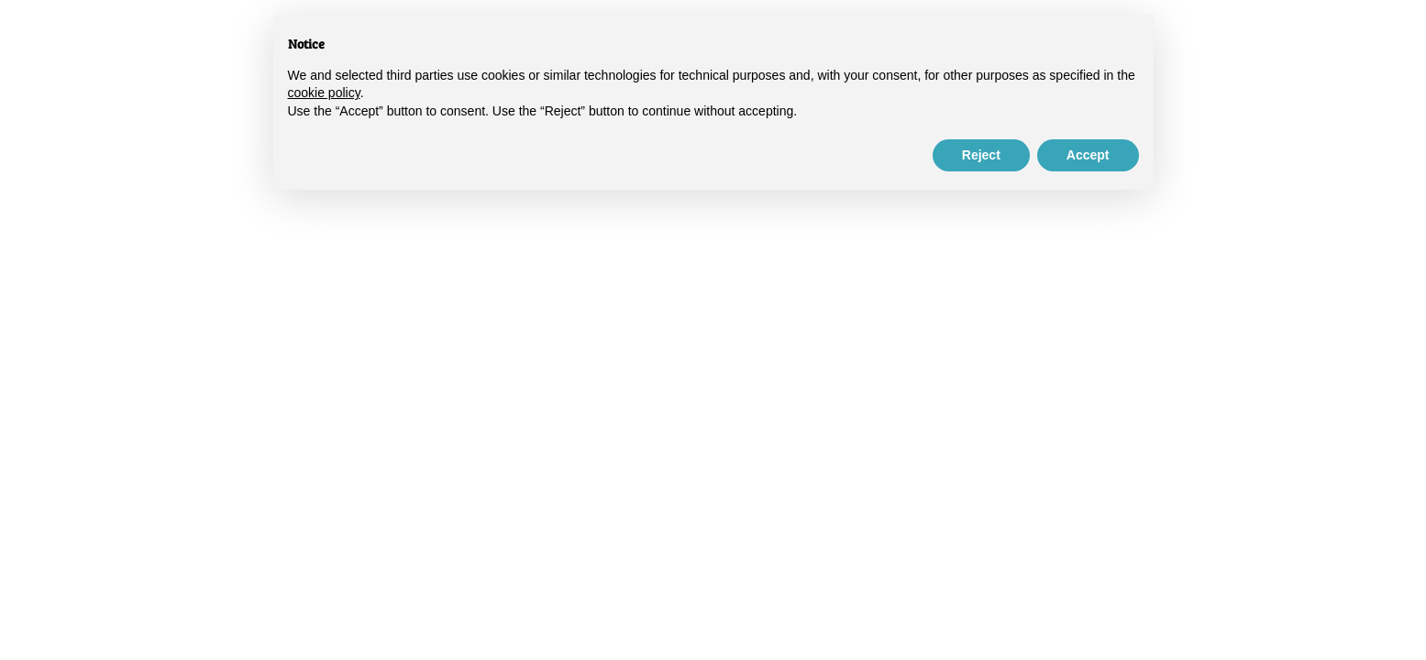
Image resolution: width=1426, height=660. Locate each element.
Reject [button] (981, 155)
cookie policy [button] (324, 92)
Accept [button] (1088, 155)
